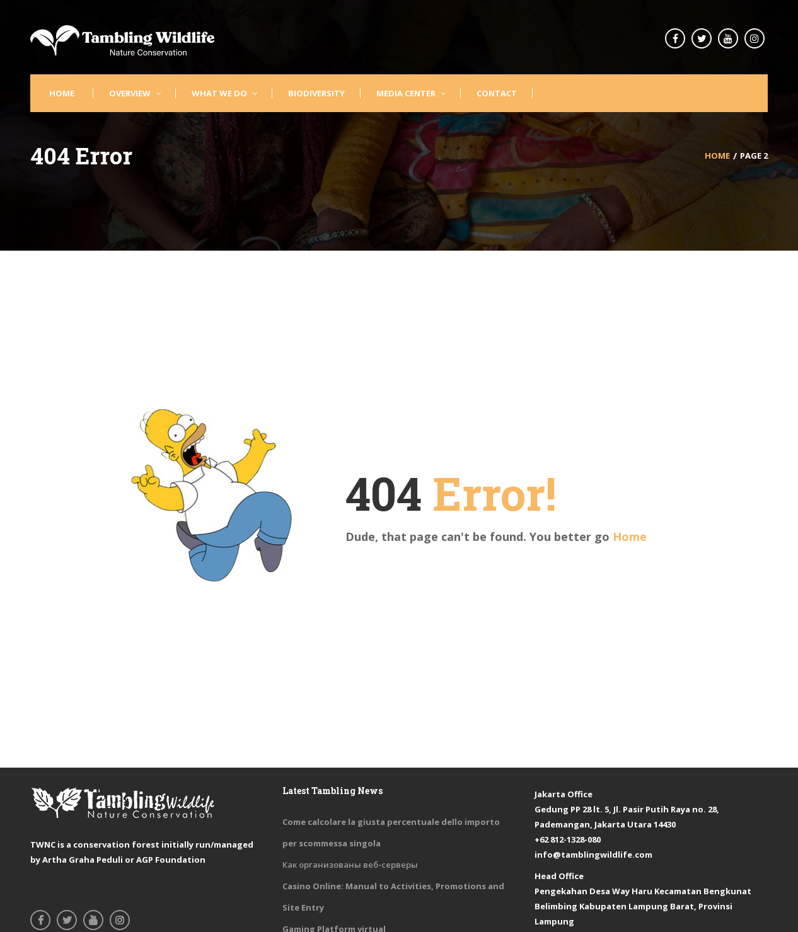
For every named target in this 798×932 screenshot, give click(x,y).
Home (630, 536)
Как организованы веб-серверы (350, 864)
